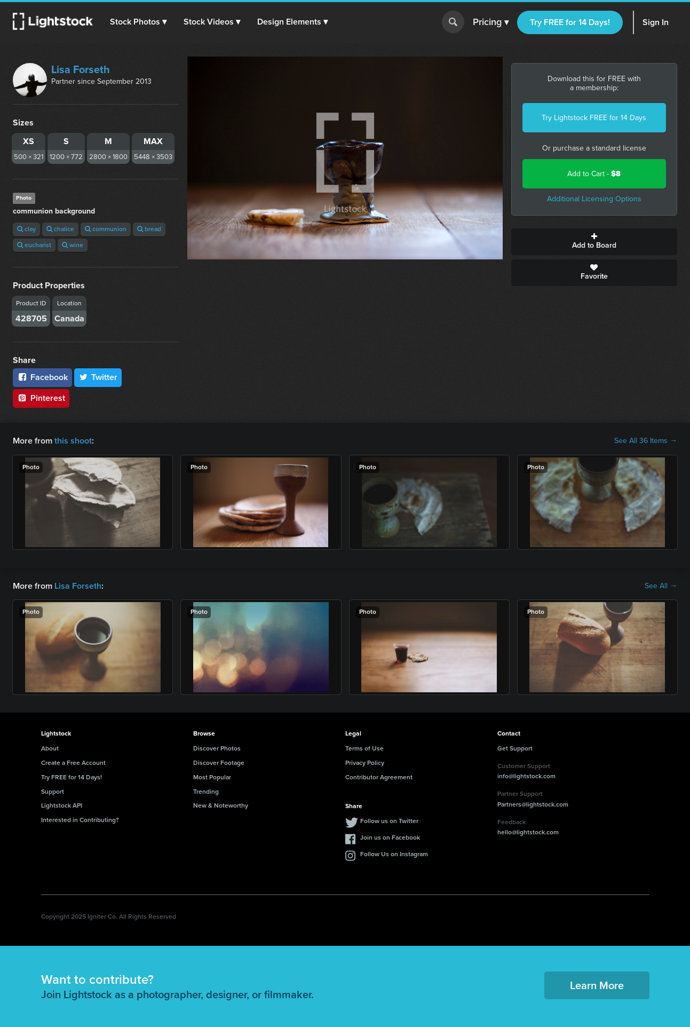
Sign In (656, 22)
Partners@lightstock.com (532, 804)
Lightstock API (61, 805)
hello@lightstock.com (528, 832)
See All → (661, 586)
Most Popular (212, 777)
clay (26, 229)
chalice (60, 229)
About (50, 748)
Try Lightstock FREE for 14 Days (594, 117)
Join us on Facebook (390, 837)
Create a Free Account (73, 763)
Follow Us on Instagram (394, 854)
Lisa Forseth (80, 69)
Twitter (98, 377)
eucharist (34, 245)
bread (149, 229)
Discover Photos (217, 748)
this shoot (73, 440)
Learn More (597, 985)
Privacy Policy (364, 763)
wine (72, 245)
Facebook (42, 377)
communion (105, 229)
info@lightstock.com (526, 776)
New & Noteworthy (220, 805)
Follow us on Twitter (389, 821)
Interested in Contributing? (80, 820)
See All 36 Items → (645, 441)
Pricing (491, 22)
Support (52, 791)
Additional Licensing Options (594, 198)
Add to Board (594, 242)
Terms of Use (364, 748)
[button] (138, 22)
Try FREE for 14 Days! (570, 22)
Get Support (515, 748)
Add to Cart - (594, 173)
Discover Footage (218, 763)
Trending (206, 791)
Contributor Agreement (379, 777)
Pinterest (41, 398)
